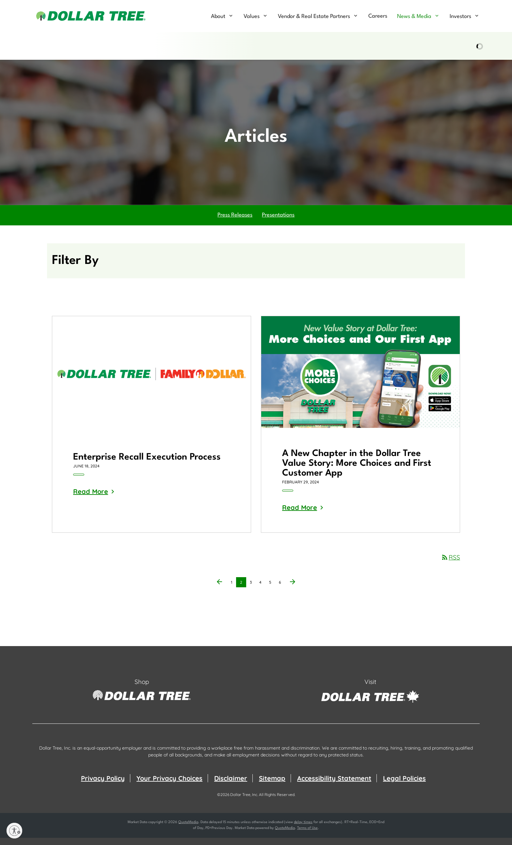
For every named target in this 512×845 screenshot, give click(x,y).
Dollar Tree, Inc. (244, 801)
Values (252, 16)
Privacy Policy (103, 785)
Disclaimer (230, 785)
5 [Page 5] (272, 590)
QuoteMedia (188, 829)
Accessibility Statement (334, 785)
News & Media (414, 16)
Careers (377, 16)
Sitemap (272, 785)
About (218, 16)
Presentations (278, 222)
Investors (460, 16)
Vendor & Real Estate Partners (314, 16)
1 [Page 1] (233, 590)
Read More (90, 499)
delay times (303, 829)
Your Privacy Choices (169, 785)
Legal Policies (404, 785)
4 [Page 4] (262, 590)
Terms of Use (307, 835)
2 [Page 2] (243, 590)
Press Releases (234, 222)
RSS (450, 564)
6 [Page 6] (282, 590)
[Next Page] (292, 589)
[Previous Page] (219, 589)
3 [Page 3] (252, 590)
